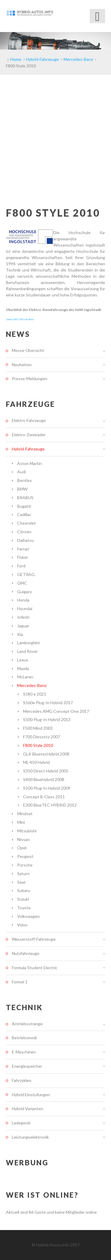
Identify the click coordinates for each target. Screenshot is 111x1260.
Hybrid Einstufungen (31, 1094)
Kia (20, 634)
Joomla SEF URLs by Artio (20, 319)
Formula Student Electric (34, 967)
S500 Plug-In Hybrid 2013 (46, 719)
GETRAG (26, 574)
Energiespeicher (27, 1066)
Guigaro (24, 591)
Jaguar (23, 625)
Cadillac (24, 514)
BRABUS (25, 497)
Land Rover (27, 651)
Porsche (25, 864)
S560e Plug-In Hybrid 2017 (48, 702)
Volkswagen (28, 916)
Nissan (23, 839)
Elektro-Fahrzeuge (29, 420)
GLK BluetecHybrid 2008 (46, 753)
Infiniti (23, 617)
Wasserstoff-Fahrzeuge (34, 939)
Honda (23, 599)
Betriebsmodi (24, 1037)
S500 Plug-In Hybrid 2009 (46, 788)
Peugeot (25, 856)
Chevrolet (26, 523)
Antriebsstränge (27, 1023)
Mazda (23, 668)
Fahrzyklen (21, 1080)
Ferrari (23, 548)
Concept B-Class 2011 (44, 796)
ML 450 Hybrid (36, 762)
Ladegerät (21, 1122)
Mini (21, 822)
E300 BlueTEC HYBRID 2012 (50, 804)
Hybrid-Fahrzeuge (28, 448)
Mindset (25, 813)
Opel (21, 847)
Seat (21, 882)
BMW (22, 488)
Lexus (22, 659)
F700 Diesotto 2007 (41, 736)
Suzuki (23, 899)
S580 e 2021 (34, 693)
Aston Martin (29, 463)
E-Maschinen (24, 1051)
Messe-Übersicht (28, 350)
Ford (21, 565)
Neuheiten (22, 364)
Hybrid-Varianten (27, 1108)
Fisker (22, 557)
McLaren (25, 676)
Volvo (22, 924)
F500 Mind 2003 (38, 728)
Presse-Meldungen (29, 378)
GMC (22, 582)
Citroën (24, 531)
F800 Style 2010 (38, 745)
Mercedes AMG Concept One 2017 (56, 711)
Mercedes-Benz (31, 685)
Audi (21, 471)
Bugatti (24, 506)
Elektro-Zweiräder (29, 434)
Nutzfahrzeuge (25, 953)
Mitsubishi (26, 830)
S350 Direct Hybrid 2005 (45, 770)
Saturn (23, 873)
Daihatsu (25, 540)
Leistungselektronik (30, 1137)
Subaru (23, 890)
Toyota (23, 907)
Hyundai (24, 608)
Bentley (24, 480)
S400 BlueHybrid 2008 (43, 779)
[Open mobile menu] (97, 16)
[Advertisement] (55, 133)
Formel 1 (20, 981)
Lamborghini (28, 642)
